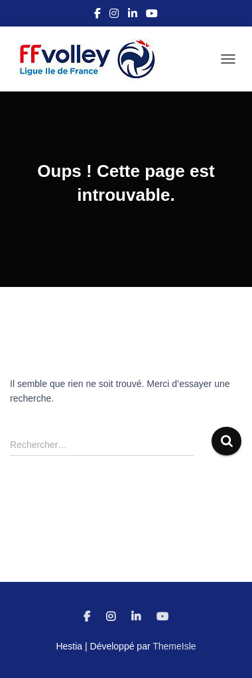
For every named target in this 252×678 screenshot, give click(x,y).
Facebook (97, 15)
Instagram (114, 15)
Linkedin (132, 15)
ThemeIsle (174, 646)
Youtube (152, 15)
